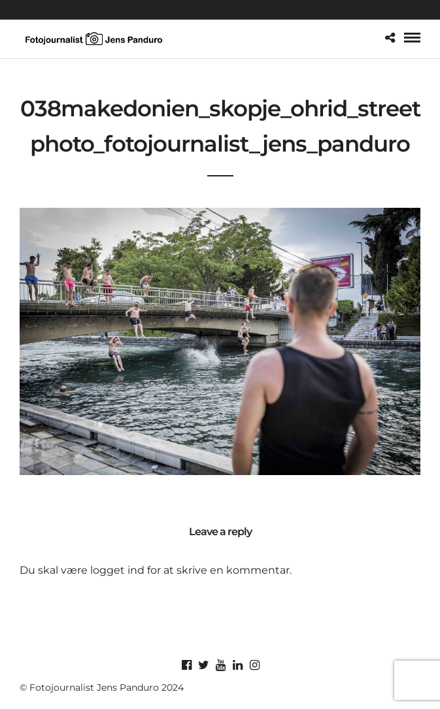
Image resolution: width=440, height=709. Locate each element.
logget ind (117, 570)
